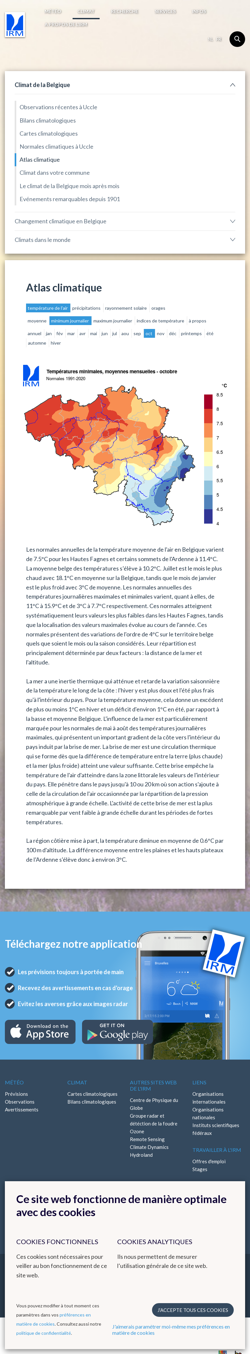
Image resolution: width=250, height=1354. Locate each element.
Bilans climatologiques (48, 120)
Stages (199, 1169)
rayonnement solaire (126, 308)
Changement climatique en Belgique (60, 221)
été (210, 333)
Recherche (124, 11)
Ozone (137, 1131)
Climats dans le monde (43, 239)
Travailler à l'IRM (216, 1150)
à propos (197, 320)
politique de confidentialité (43, 1333)
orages (158, 308)
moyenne (38, 320)
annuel (35, 333)
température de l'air (48, 308)
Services (165, 11)
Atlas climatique (40, 159)
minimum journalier (70, 320)
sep (137, 333)
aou (125, 333)
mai (94, 333)
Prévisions (16, 1094)
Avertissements (21, 1109)
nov (161, 333)
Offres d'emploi (209, 1161)
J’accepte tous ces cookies (193, 1310)
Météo (53, 11)
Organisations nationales (208, 1113)
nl (210, 39)
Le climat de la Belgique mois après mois (69, 185)
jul (115, 333)
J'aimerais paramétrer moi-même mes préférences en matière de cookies (171, 1329)
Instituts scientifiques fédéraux (215, 1129)
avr (83, 333)
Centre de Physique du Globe (154, 1104)
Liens (199, 1082)
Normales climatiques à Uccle (56, 146)
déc (173, 333)
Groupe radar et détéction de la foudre (153, 1119)
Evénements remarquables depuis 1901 (70, 198)
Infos (199, 11)
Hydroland (141, 1155)
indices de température (161, 320)
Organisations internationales (209, 1098)
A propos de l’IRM (66, 24)
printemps (192, 333)
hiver (56, 343)
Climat (86, 11)
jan (49, 333)
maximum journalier (113, 320)
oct (149, 333)
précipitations (87, 308)
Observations (20, 1102)
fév (60, 333)
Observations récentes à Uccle (58, 107)
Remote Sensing (147, 1139)
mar (71, 333)
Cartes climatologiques (49, 133)
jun (105, 333)
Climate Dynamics (149, 1147)
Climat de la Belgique (42, 84)
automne (37, 343)
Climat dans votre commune (55, 172)
